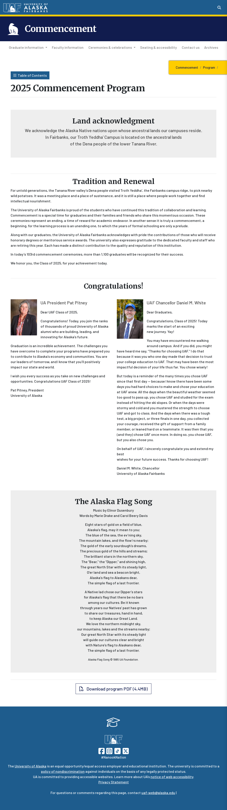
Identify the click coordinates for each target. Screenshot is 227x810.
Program (209, 67)
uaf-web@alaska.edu (158, 792)
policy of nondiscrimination (63, 771)
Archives (210, 47)
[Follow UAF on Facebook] (101, 750)
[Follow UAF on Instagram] (108, 750)
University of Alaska (30, 766)
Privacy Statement (113, 782)
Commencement (60, 28)
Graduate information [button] (26, 47)
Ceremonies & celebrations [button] (110, 47)
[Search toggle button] (219, 8)
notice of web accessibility (172, 777)
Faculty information (67, 47)
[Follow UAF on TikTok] (117, 750)
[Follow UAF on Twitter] (126, 750)
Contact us (190, 47)
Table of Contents (30, 75)
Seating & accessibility (157, 47)
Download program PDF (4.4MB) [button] (113, 688)
